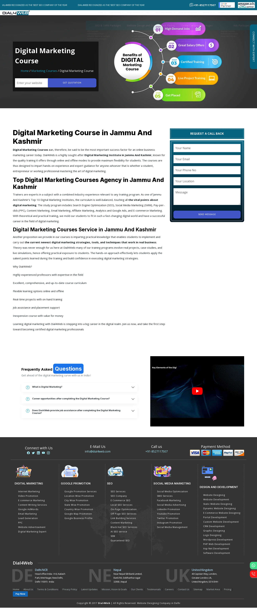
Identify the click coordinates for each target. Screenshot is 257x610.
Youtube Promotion (168, 516)
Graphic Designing (214, 533)
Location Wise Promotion (79, 498)
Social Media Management (172, 529)
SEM (113, 538)
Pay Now (20, 596)
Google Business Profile (78, 520)
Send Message (207, 216)
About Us (28, 591)
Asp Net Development (216, 550)
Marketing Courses (44, 73)
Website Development (216, 501)
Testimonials (154, 591)
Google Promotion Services (80, 493)
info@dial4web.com (97, 454)
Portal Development (215, 519)
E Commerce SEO (120, 502)
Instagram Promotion (169, 525)
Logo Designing (212, 537)
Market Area (213, 591)
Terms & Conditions (47, 591)
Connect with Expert (253, 47)
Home (25, 73)
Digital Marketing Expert (32, 533)
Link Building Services (123, 520)
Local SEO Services (121, 507)
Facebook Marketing (169, 502)
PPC (20, 525)
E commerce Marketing (31, 502)
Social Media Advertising (171, 507)
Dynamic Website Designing (219, 510)
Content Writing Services (32, 507)
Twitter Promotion (167, 520)
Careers (169, 591)
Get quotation (71, 85)
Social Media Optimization (172, 493)
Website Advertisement (32, 529)
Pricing (54, 13)
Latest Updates (89, 591)
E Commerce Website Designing (221, 515)
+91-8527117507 (156, 454)
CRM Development (214, 528)
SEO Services (118, 493)
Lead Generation (28, 520)
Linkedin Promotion (168, 511)
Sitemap (197, 591)
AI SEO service (119, 533)
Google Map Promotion (78, 516)
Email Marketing (27, 516)
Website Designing (214, 497)
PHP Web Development (216, 546)
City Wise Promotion (76, 502)
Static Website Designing (217, 506)
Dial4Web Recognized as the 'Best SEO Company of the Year (37, 5)
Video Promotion (28, 498)
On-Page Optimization (124, 511)
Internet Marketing (29, 493)
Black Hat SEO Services (124, 529)
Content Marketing (121, 525)
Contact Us (183, 591)
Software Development (216, 555)
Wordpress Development (218, 541)
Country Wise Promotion (78, 511)
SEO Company (119, 498)
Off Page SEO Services (123, 516)
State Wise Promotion (77, 507)
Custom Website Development (221, 524)
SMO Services (165, 498)
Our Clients (137, 591)
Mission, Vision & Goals (114, 591)
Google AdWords (28, 511)
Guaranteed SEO (120, 542)
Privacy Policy (69, 591)
